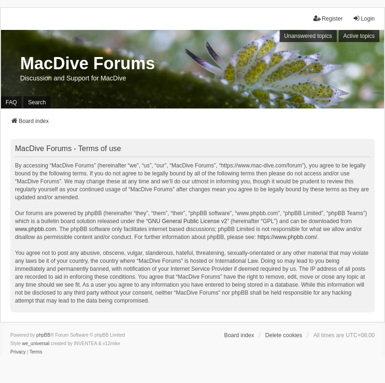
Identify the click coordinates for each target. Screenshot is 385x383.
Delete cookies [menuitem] (283, 335)
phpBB (44, 335)
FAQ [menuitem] (11, 102)
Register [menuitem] (328, 18)
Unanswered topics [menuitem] (308, 36)
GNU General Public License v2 (187, 221)
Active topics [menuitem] (359, 36)
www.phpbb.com (35, 229)
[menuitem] (18, 352)
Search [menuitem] (37, 102)
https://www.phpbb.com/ (287, 237)
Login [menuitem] (364, 18)
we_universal (35, 343)
